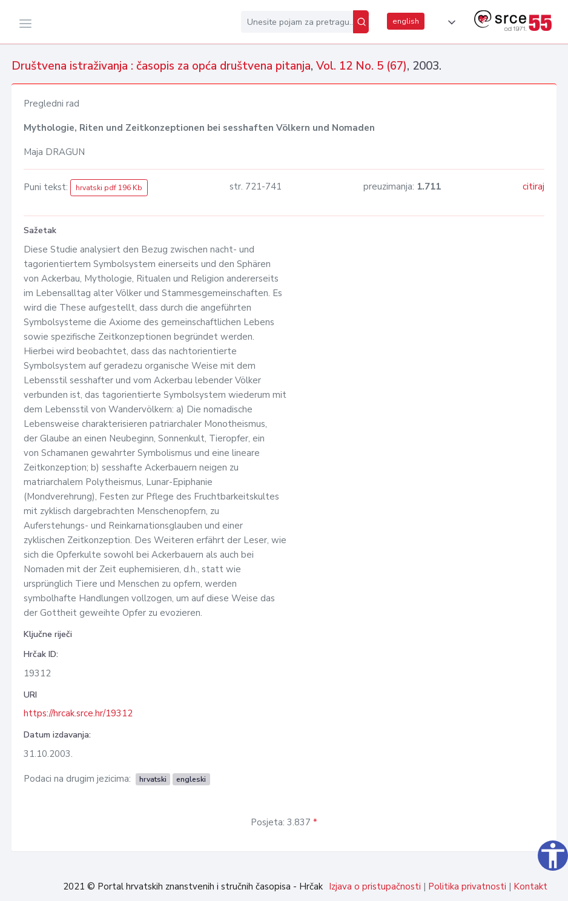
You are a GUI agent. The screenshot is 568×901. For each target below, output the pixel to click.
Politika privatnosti (467, 886)
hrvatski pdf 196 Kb (109, 188)
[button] (449, 22)
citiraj (533, 186)
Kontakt (530, 886)
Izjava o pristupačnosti (375, 886)
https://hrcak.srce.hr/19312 (78, 713)
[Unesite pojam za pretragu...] (297, 21)
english (405, 21)
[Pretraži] (361, 21)
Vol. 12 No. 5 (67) (361, 66)
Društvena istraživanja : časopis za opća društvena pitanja (161, 66)
